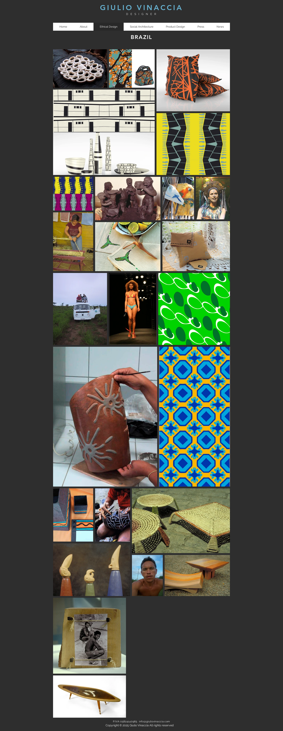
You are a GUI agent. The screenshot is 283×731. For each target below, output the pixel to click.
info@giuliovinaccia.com (154, 721)
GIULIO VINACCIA (141, 7)
